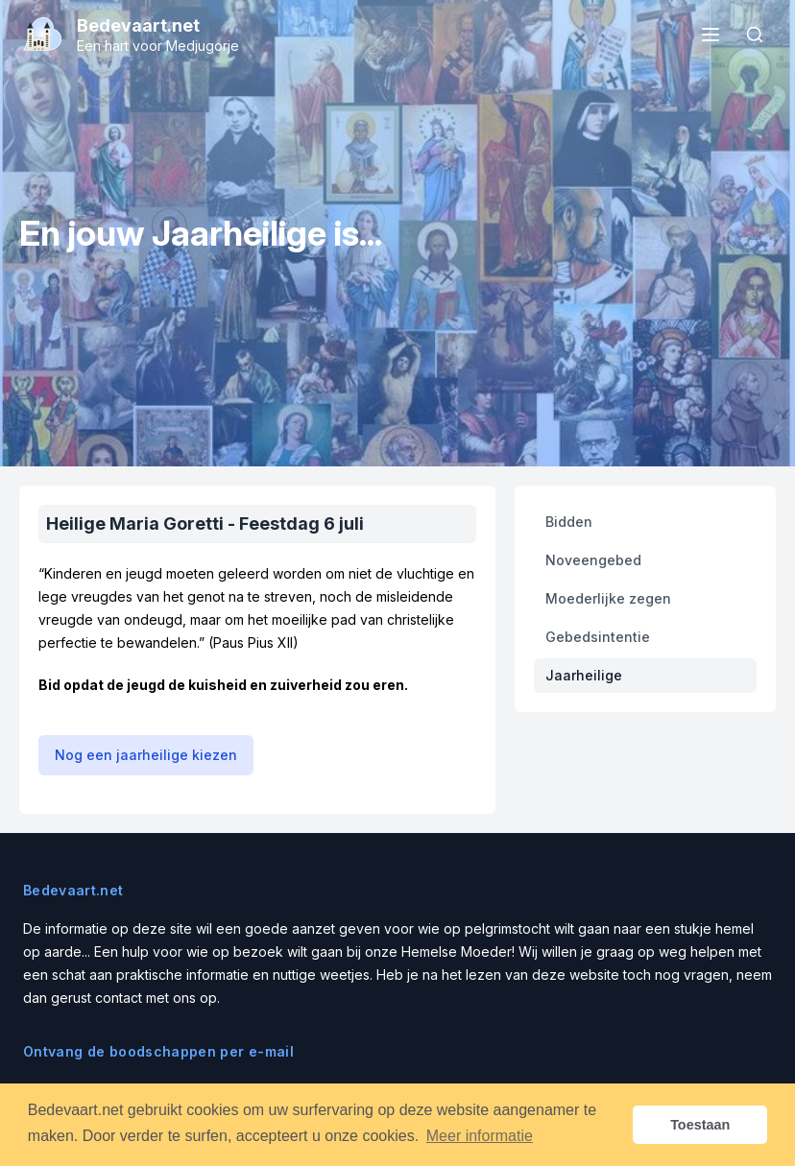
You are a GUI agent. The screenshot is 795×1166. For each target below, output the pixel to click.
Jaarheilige (583, 675)
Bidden (568, 521)
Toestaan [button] (700, 1124)
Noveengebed (593, 560)
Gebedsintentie (597, 637)
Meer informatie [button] (479, 1136)
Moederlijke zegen (608, 598)
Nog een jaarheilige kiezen (146, 755)
